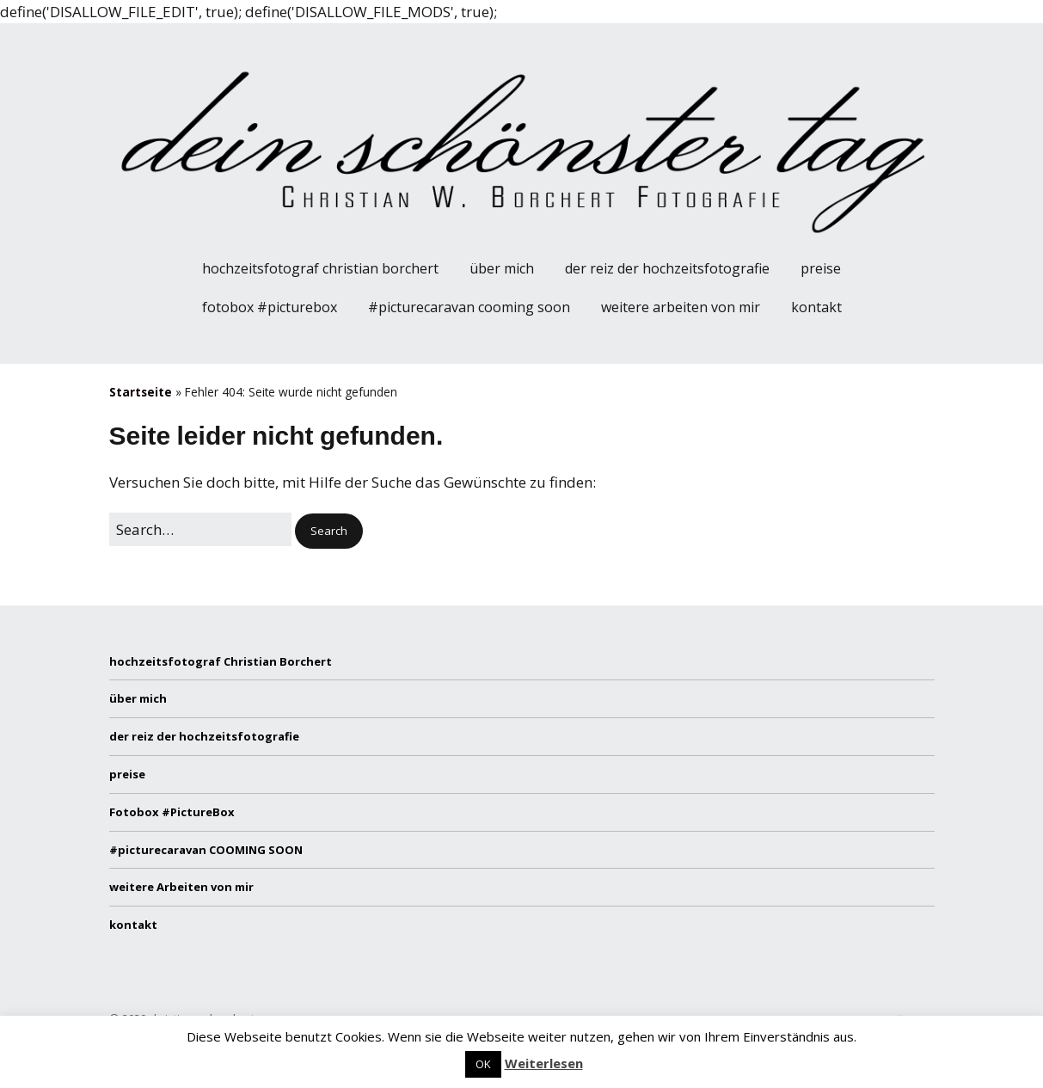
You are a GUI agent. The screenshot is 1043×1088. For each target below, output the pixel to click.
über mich (501, 268)
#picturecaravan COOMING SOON (469, 307)
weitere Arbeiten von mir (680, 307)
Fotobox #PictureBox (269, 307)
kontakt (816, 307)
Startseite (140, 392)
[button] (329, 531)
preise (821, 268)
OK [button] (483, 1064)
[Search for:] (200, 529)
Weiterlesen (544, 1063)
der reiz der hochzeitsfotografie (667, 268)
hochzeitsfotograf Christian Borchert (320, 268)
